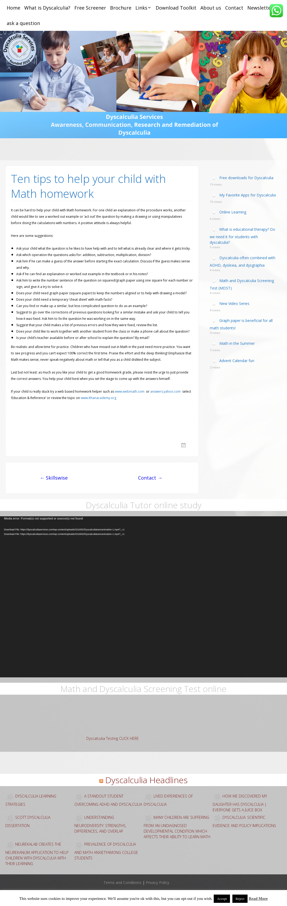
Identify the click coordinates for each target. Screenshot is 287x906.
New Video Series (234, 303)
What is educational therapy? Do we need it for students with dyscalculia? (242, 236)
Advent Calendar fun (236, 360)
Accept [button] (222, 899)
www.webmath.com (129, 391)
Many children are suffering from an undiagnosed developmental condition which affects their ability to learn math (177, 827)
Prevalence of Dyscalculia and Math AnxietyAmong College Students (106, 850)
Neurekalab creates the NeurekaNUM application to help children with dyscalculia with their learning (36, 853)
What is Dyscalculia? (47, 8)
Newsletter (260, 8)
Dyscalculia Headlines (146, 780)
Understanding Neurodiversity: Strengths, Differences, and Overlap (100, 824)
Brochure (120, 8)
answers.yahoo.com (165, 391)
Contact (234, 8)
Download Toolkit (176, 8)
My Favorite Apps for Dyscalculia (247, 194)
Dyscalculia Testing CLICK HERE (112, 738)
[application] (143, 596)
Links (141, 8)
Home (13, 8)
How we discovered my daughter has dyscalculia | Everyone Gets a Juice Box (240, 802)
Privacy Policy (157, 882)
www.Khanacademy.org (98, 398)
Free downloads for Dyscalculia (246, 177)
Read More (258, 898)
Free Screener (90, 8)
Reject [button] (240, 899)
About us (210, 8)
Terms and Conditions (122, 882)
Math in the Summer (237, 343)
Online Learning (232, 212)
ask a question (23, 23)
